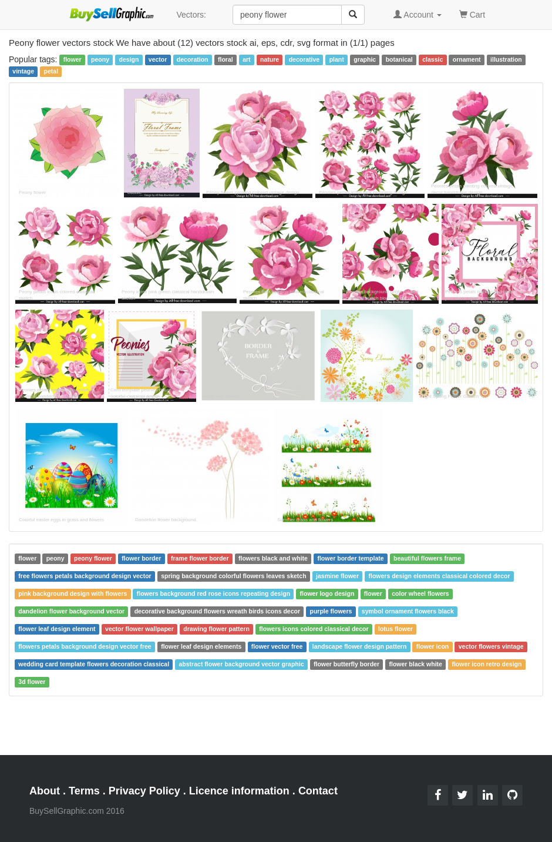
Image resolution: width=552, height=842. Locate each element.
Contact (318, 791)
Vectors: (191, 14)
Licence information (239, 791)
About (44, 791)
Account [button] (417, 14)
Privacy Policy (144, 791)
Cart (472, 13)
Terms (84, 791)
